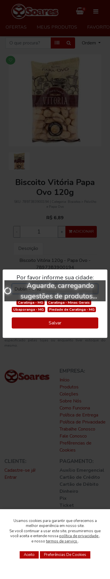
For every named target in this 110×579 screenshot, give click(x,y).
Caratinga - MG (30, 302)
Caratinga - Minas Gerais (69, 302)
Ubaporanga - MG (28, 309)
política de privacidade (79, 536)
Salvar (55, 323)
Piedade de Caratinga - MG (71, 309)
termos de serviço (62, 541)
